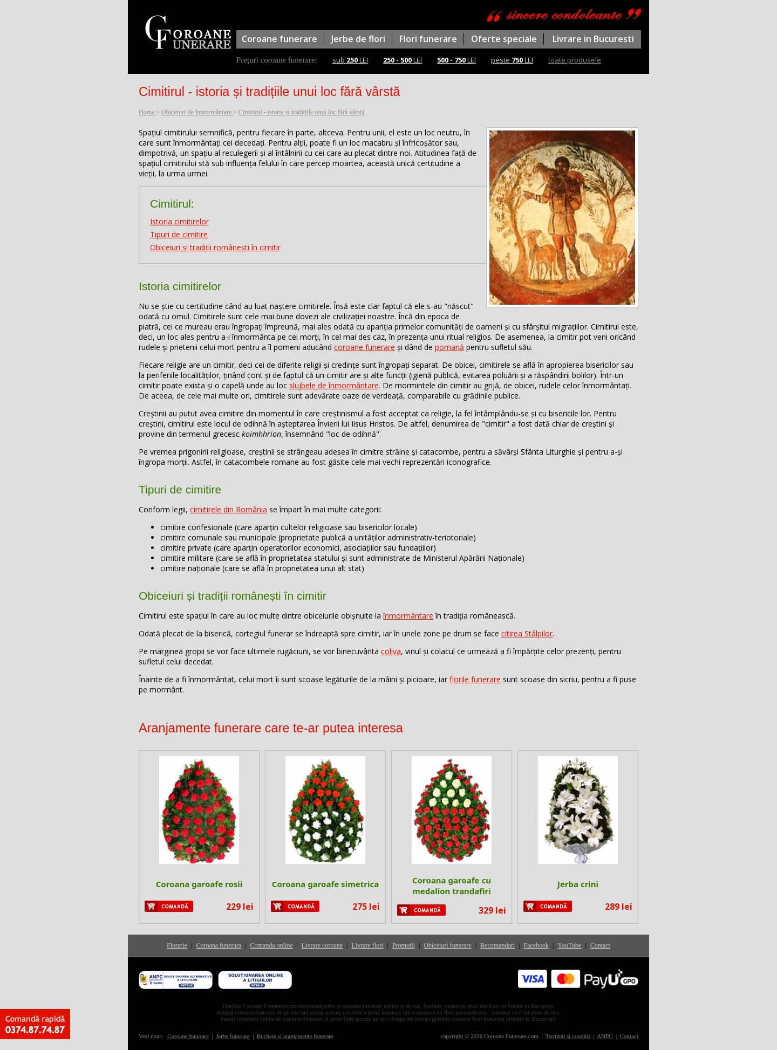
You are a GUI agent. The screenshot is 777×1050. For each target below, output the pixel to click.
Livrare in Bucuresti (593, 39)
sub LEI (350, 60)
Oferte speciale (504, 39)
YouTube (570, 945)
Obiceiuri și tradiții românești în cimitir (215, 247)
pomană (449, 347)
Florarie (177, 945)
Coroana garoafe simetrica (325, 884)
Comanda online (271, 945)
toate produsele (574, 60)
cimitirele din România (228, 509)
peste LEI (512, 60)
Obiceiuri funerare (447, 945)
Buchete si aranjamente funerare (295, 1036)
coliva (391, 651)
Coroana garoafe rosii (199, 884)
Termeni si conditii (568, 1036)
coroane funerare (364, 347)
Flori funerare (428, 39)
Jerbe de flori (358, 39)
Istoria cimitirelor (179, 221)
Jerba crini (577, 884)
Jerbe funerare (233, 1036)
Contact (600, 945)
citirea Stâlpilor (527, 633)
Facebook (536, 945)
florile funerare (475, 679)
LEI (402, 60)
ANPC (604, 1036)
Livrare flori (368, 945)
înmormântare (408, 615)
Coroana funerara (218, 945)
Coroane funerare (279, 39)
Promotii (403, 945)
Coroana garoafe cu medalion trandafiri (451, 885)
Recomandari (497, 945)
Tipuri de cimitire (179, 234)
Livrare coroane (322, 945)
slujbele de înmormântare (334, 385)
